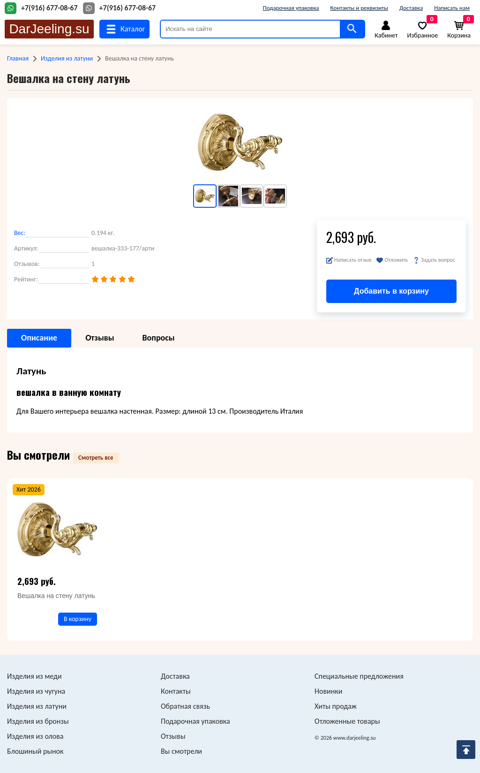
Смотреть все (95, 457)
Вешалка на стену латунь (56, 595)
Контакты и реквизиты (359, 7)
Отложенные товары (347, 721)
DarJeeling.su (49, 29)
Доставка (411, 7)
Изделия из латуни (67, 58)
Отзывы (173, 736)
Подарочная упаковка (291, 7)
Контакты (176, 691)
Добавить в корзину (391, 291)
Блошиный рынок (35, 751)
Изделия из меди (34, 676)
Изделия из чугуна (36, 691)
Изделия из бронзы (38, 721)
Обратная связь (185, 706)
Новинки (328, 691)
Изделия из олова (35, 736)
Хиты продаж (336, 706)
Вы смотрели (181, 751)
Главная (18, 58)
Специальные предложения (359, 676)
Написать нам (452, 7)
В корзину (77, 619)
